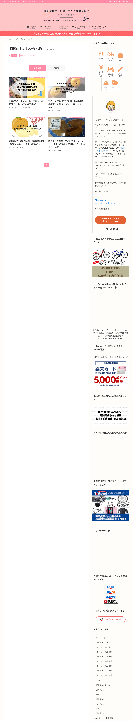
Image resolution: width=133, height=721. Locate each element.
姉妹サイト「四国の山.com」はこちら (110, 220)
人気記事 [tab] (56, 68)
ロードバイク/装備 (104, 641)
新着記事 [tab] (37, 68)
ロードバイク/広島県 (104, 665)
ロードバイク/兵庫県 (104, 670)
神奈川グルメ (102, 714)
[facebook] (107, 1)
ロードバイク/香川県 (104, 660)
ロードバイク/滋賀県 (104, 675)
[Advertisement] (111, 552)
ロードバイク (100, 636)
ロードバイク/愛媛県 (104, 655)
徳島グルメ (101, 695)
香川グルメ (101, 705)
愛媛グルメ (101, 700)
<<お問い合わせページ (105, 203)
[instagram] (113, 1)
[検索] (127, 1)
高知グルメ (101, 690)
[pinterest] (117, 1)
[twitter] (110, 1)
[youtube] (120, 1)
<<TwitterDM (101, 200)
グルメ (14, 55)
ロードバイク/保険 (104, 646)
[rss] (123, 1)
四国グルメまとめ (103, 685)
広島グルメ (101, 709)
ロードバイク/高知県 (104, 651)
